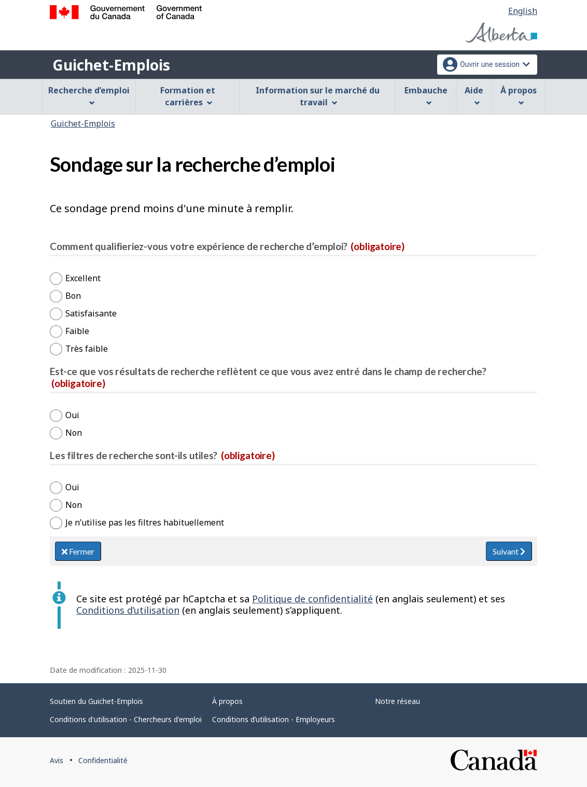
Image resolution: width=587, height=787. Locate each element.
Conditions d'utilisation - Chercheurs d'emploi (126, 719)
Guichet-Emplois (111, 65)
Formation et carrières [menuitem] (187, 96)
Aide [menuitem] (474, 95)
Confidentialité (103, 760)
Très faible (86, 348)
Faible (77, 331)
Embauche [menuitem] (426, 95)
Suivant (509, 551)
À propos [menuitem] (518, 95)
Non (73, 432)
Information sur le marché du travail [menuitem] (318, 96)
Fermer (78, 551)
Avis (56, 760)
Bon (73, 295)
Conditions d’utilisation (127, 610)
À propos (227, 701)
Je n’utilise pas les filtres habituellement (144, 522)
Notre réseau (397, 701)
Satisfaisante (91, 313)
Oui (72, 415)
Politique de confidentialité (312, 598)
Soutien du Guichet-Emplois (96, 701)
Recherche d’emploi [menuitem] (89, 95)
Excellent (83, 278)
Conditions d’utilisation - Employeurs (273, 719)
